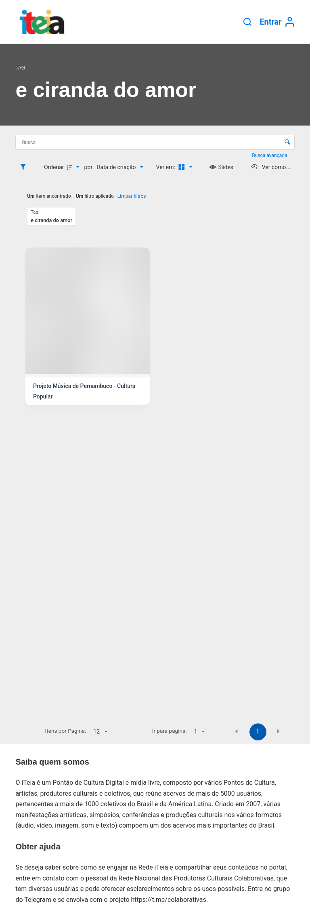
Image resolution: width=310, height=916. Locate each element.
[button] (236, 731)
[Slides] (221, 167)
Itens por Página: (65, 730)
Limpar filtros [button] (131, 196)
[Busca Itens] (154, 142)
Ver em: (166, 167)
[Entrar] (277, 22)
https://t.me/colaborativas (168, 899)
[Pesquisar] (247, 22)
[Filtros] (25, 167)
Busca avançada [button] (270, 155)
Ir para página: (169, 730)
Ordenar (54, 167)
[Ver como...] (271, 167)
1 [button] (258, 731)
